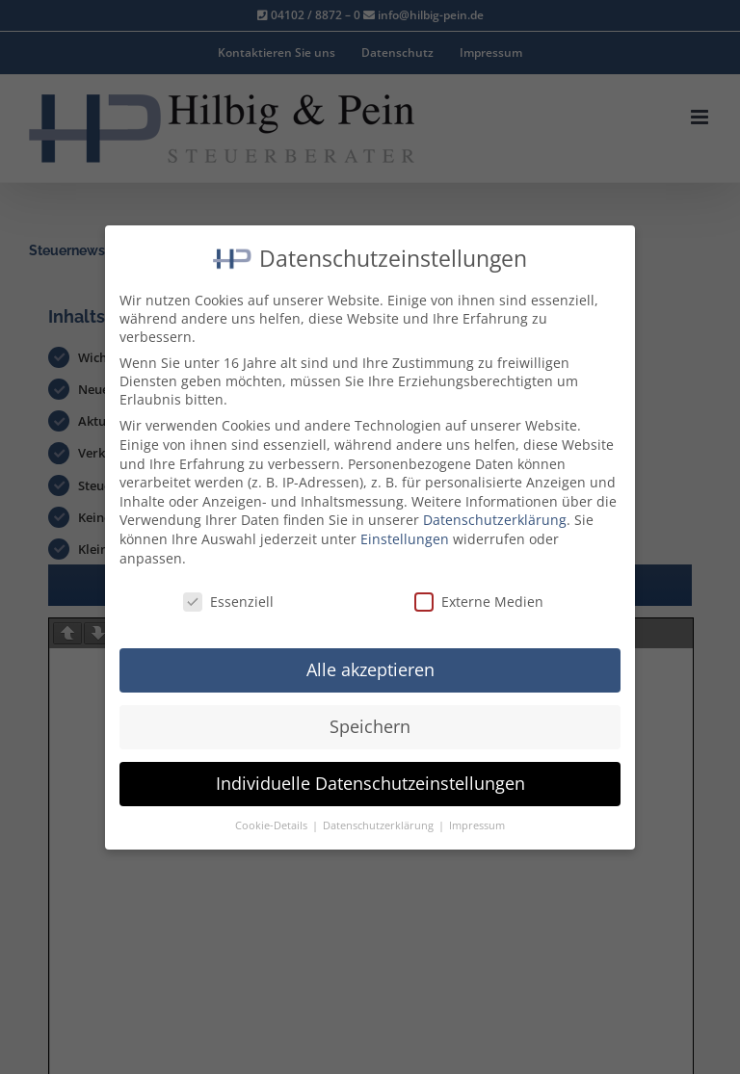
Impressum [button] (477, 825)
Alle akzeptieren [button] (370, 669)
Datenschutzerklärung (495, 520)
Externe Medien (478, 601)
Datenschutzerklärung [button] (379, 825)
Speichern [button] (370, 726)
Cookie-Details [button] (272, 825)
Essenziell (228, 601)
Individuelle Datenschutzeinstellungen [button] (370, 783)
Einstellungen (404, 539)
